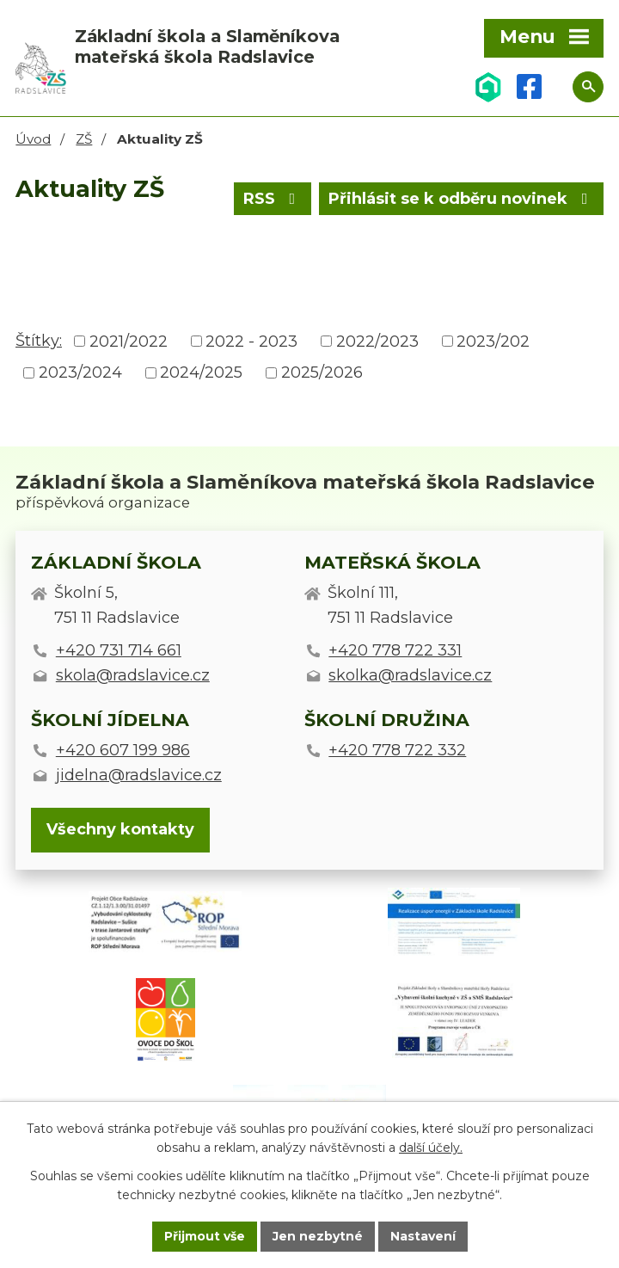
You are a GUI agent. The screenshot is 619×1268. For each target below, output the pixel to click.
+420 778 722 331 (395, 650)
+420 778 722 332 (397, 750)
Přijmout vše (204, 1236)
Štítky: (38, 340)
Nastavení (423, 1236)
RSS (273, 198)
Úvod (33, 139)
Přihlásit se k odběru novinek (461, 198)
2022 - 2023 (251, 340)
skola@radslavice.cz (133, 675)
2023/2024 (80, 372)
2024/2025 (201, 372)
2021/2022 (128, 340)
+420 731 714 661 (118, 650)
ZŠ (84, 139)
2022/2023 (377, 340)
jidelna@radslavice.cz (139, 775)
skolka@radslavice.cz (410, 675)
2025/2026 (322, 372)
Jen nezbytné (318, 1236)
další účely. (431, 1148)
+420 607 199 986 (123, 750)
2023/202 (493, 340)
